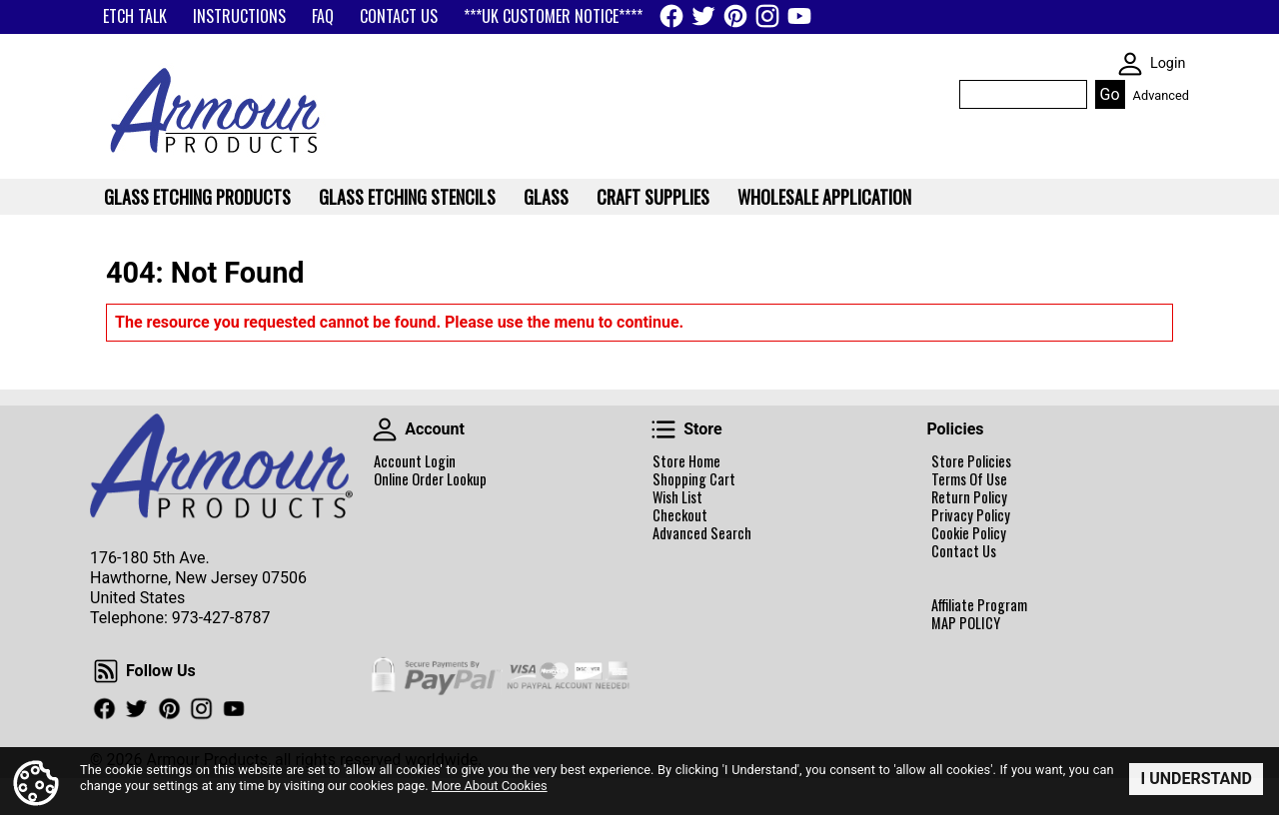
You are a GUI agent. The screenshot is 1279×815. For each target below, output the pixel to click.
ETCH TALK (135, 16)
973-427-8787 (221, 617)
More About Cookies (490, 786)
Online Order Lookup (430, 479)
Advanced (1161, 95)
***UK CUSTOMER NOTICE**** (553, 16)
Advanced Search (701, 533)
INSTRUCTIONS (239, 16)
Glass (546, 197)
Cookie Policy (968, 533)
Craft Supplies (653, 197)
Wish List (677, 497)
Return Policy (969, 497)
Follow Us (106, 671)
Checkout (679, 515)
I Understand (1196, 778)
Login (1168, 63)
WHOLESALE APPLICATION (824, 197)
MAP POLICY (965, 623)
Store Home (686, 461)
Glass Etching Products (197, 197)
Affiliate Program (979, 605)
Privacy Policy (970, 515)
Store (663, 429)
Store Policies (971, 461)
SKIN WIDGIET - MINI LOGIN (1130, 64)
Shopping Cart (693, 479)
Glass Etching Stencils (407, 197)
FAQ (323, 16)
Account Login (415, 461)
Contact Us (963, 551)
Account (385, 429)
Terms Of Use (969, 479)
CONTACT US (399, 16)
